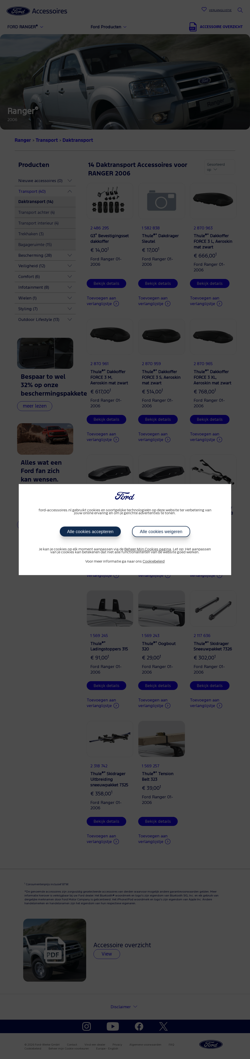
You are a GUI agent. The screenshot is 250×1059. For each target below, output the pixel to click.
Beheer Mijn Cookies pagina (147, 549)
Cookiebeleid (154, 561)
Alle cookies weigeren (161, 531)
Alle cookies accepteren (90, 531)
